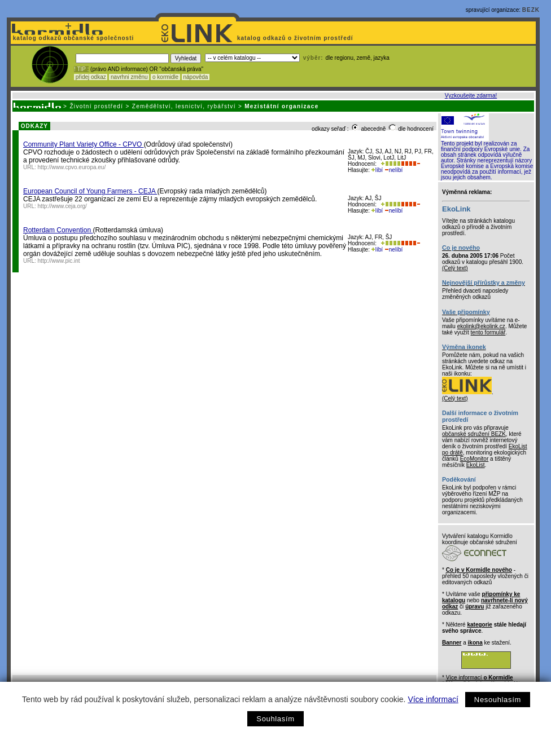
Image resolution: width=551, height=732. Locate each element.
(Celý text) (455, 268)
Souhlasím (275, 719)
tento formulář (488, 332)
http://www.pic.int (59, 261)
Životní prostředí (96, 106)
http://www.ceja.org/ (62, 206)
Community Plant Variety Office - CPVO (83, 144)
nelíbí (393, 170)
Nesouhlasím (497, 699)
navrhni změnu (129, 77)
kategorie (479, 624)
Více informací (433, 699)
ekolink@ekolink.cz (481, 326)
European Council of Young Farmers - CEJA (90, 191)
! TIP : (81, 69)
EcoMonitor (474, 459)
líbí (377, 170)
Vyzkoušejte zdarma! (471, 95)
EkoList (475, 465)
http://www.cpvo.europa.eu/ (72, 167)
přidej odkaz (90, 77)
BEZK (531, 10)
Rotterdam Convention (58, 230)
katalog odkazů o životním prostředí (296, 38)
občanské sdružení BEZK (474, 434)
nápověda (196, 77)
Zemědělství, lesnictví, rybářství (184, 106)
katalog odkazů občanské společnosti (72, 38)
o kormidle (165, 77)
